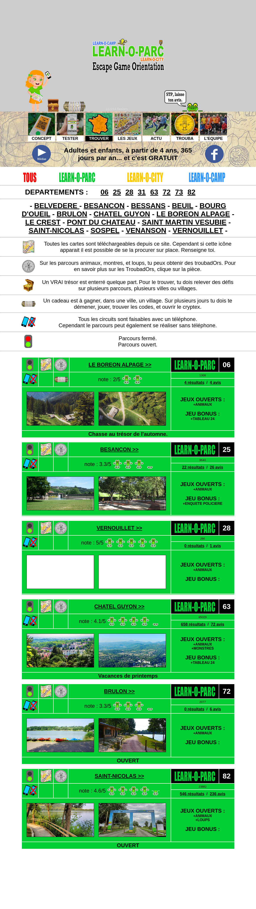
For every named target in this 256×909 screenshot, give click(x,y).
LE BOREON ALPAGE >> (119, 365)
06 (105, 192)
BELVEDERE (56, 206)
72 (167, 192)
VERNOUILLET (198, 230)
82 (191, 192)
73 (179, 192)
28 (129, 192)
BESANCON (104, 206)
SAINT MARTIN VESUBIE (184, 222)
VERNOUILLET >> (119, 528)
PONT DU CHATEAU (101, 222)
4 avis (215, 382)
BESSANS (148, 206)
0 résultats (194, 546)
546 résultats (192, 794)
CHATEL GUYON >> (119, 606)
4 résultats (194, 382)
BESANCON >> (119, 449)
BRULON (72, 214)
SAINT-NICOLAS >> (119, 776)
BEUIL (182, 206)
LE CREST (43, 222)
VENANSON (146, 230)
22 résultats (193, 467)
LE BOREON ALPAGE (193, 214)
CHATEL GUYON (122, 214)
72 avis (217, 624)
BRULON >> (119, 691)
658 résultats (193, 624)
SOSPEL (104, 230)
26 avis (216, 467)
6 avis (215, 709)
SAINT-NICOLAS (56, 230)
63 (154, 192)
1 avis (215, 546)
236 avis (217, 794)
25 (117, 192)
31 (142, 192)
